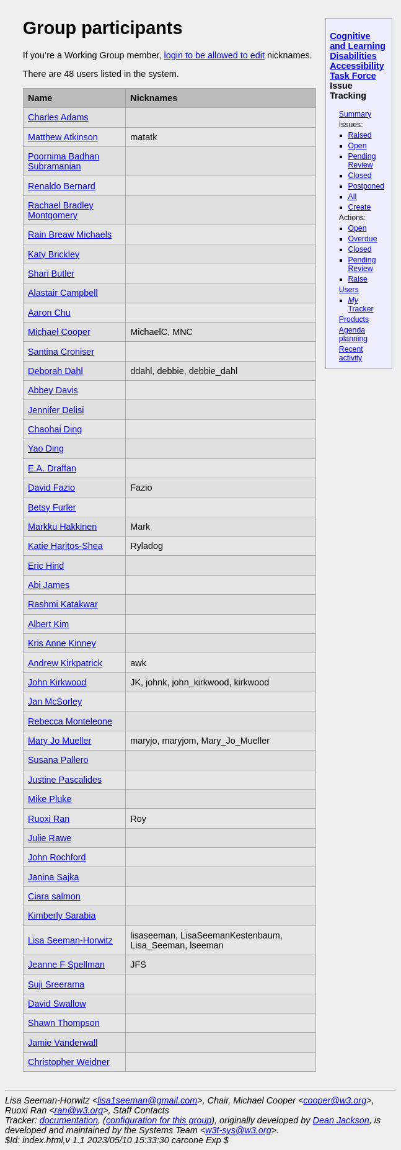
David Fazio (51, 488)
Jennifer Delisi (56, 410)
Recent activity (351, 353)
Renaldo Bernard (61, 186)
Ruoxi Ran (48, 819)
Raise (358, 279)
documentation (69, 1120)
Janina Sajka (53, 877)
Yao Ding (46, 448)
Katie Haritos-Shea (65, 546)
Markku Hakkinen (62, 527)
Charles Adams (58, 117)
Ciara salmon (54, 896)
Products (354, 319)
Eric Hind (46, 566)
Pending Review (362, 160)
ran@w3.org (79, 1110)
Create (359, 207)
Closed (360, 175)
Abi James (48, 585)
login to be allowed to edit (214, 55)
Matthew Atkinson (63, 137)
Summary (355, 114)
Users (349, 289)
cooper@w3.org (334, 1100)
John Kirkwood (57, 682)
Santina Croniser (61, 352)
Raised (360, 135)
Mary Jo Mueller (59, 741)
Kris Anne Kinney (62, 643)
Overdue (362, 238)
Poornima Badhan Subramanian (63, 161)
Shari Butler (51, 274)
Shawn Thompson (64, 1023)
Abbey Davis (53, 390)
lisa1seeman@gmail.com (147, 1100)
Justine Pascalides (65, 780)
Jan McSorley (55, 701)
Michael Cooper (59, 332)
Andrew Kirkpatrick (65, 663)
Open (357, 145)
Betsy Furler (52, 507)
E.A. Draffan (52, 468)
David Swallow (57, 1004)
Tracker (361, 304)
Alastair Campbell (63, 293)
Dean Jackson (341, 1120)
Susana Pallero (58, 760)
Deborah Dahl (55, 371)
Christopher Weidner (69, 1062)
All (352, 196)
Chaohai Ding (55, 429)
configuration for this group (158, 1120)
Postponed (366, 186)
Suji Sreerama (56, 984)
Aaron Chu (49, 313)
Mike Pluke (49, 799)
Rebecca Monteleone (70, 721)
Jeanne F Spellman (66, 964)
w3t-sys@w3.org (238, 1130)
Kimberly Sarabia (62, 915)
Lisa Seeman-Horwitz (70, 940)
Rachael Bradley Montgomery (61, 210)
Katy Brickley (53, 254)
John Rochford (57, 857)
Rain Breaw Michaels (70, 234)
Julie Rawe (49, 838)
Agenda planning (353, 334)
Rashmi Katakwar (63, 604)
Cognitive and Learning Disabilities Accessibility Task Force (358, 56)
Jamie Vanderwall (63, 1043)
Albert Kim (48, 624)
